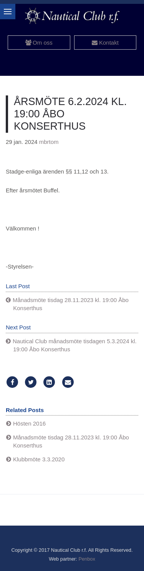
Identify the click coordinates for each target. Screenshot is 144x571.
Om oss (39, 42)
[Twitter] (30, 382)
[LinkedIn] (49, 382)
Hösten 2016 (29, 423)
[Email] (67, 382)
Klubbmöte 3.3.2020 (39, 459)
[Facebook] (12, 382)
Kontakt (105, 42)
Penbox (86, 559)
